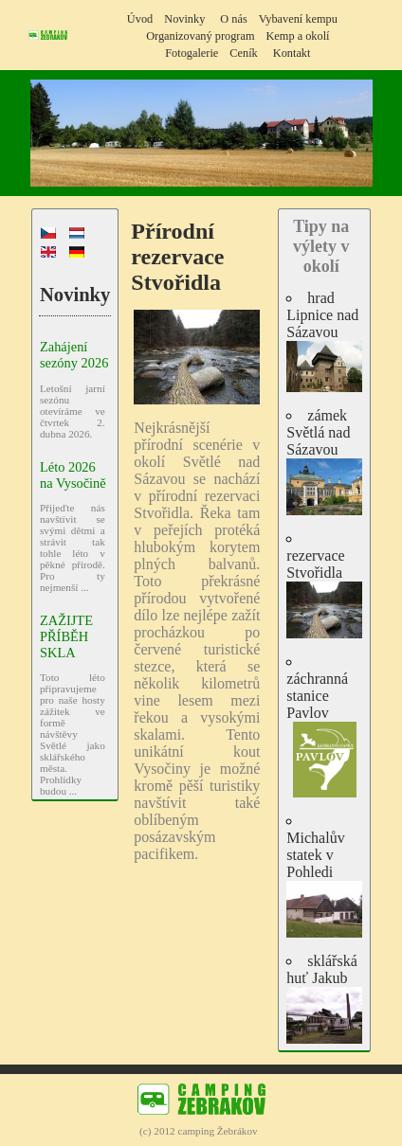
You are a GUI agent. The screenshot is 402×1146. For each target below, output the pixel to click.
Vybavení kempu (298, 19)
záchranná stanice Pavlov (324, 734)
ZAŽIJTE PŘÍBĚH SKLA (66, 636)
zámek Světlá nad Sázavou (324, 461)
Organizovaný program (200, 36)
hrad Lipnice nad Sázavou (324, 341)
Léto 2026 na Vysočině (73, 475)
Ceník (243, 53)
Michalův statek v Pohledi (324, 884)
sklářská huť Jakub (324, 998)
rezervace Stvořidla (324, 592)
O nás (233, 19)
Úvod (140, 19)
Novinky (184, 19)
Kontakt (292, 53)
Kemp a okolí (297, 36)
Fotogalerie (191, 53)
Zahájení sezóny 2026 (74, 354)
